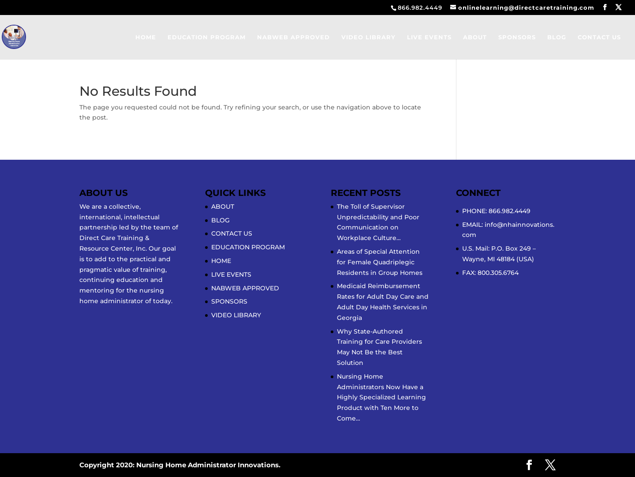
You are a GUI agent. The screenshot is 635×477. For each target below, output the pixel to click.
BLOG (556, 37)
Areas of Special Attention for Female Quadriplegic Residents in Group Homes (379, 262)
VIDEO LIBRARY (368, 37)
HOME (145, 37)
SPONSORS (517, 37)
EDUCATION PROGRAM (207, 37)
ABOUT (475, 37)
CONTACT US (599, 37)
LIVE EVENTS (429, 37)
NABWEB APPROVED (293, 37)
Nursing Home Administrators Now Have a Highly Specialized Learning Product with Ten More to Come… (381, 397)
